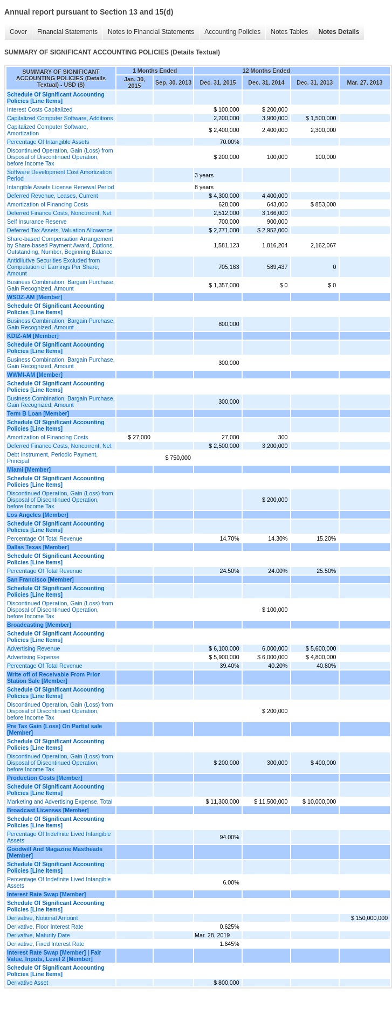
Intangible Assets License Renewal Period (60, 187)
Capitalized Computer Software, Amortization (47, 129)
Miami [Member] (29, 469)
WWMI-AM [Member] (35, 374)
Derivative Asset (27, 982)
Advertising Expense (33, 657)
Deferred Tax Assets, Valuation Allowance (60, 230)
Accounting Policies (232, 32)
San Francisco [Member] (40, 579)
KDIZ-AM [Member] (33, 336)
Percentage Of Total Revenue (44, 538)
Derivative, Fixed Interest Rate (45, 944)
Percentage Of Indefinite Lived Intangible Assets (59, 837)
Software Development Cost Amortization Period (59, 175)
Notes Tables (289, 32)
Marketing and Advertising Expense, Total (59, 801)
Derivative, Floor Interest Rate (45, 926)
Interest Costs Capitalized (39, 109)
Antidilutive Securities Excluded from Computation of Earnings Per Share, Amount (53, 267)
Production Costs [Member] (44, 778)
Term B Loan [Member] (38, 413)
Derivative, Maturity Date (38, 935)
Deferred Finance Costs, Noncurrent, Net (59, 213)
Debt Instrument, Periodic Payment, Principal (52, 457)
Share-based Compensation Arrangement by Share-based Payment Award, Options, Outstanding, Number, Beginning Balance (60, 245)
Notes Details (338, 32)
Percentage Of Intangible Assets (48, 142)
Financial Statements (67, 32)
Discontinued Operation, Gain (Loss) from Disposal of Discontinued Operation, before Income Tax (60, 157)
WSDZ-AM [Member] (34, 297)
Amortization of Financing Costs (47, 204)
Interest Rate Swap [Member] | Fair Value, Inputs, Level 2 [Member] (54, 955)
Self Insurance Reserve (37, 221)
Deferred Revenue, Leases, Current (52, 195)
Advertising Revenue (33, 648)
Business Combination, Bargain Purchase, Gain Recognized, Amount (61, 285)
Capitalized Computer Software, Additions (60, 118)
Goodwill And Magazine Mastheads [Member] (54, 852)
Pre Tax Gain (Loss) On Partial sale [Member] (54, 729)
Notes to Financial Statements (151, 32)
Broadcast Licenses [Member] (48, 810)
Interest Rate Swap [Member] (46, 894)
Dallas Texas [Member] (38, 547)
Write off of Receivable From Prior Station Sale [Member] (53, 677)
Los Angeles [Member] (37, 515)
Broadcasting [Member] (39, 624)
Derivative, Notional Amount (42, 918)
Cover (18, 32)
